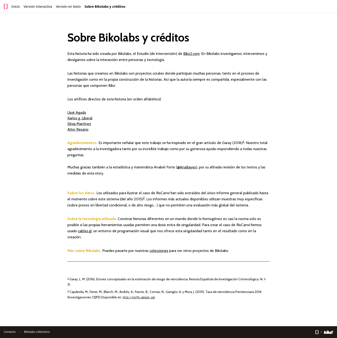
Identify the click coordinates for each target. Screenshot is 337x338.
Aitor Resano (77, 129)
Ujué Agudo (76, 112)
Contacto (10, 332)
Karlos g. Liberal (79, 118)
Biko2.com (191, 53)
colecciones (159, 250)
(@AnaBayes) (186, 167)
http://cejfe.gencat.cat (139, 297)
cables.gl (85, 231)
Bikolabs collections (37, 332)
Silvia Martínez (79, 124)
